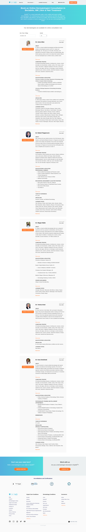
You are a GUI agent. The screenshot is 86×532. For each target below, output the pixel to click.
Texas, (59, 119)
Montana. (62, 121)
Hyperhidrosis (46, 505)
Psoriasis (45, 509)
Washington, (46, 121)
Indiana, (55, 113)
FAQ (53, 2)
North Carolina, (43, 116)
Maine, (57, 115)
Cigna (62, 501)
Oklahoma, (59, 118)
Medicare (63, 503)
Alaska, (41, 111)
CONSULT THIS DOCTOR (28, 49)
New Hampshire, (39, 204)
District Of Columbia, (45, 108)
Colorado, (37, 113)
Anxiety (28, 497)
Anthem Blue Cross (65, 499)
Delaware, (52, 108)
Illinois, (51, 113)
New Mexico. (54, 211)
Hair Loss (45, 503)
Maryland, (53, 115)
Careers (10, 510)
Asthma (28, 499)
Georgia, (45, 113)
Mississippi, (38, 110)
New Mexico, (47, 110)
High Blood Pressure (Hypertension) (33, 510)
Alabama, (45, 111)
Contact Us (11, 506)
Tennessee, (59, 110)
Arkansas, (50, 111)
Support (10, 499)
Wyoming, (37, 111)
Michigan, (61, 115)
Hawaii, (56, 108)
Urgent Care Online (13, 502)
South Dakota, (53, 110)
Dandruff (45, 499)
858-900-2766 (61, 2)
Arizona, (54, 111)
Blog (10, 497)
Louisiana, (42, 115)
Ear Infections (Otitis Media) (32, 508)
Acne (44, 497)
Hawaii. (46, 293)
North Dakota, (50, 116)
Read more (37, 123)
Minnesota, (37, 116)
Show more (37, 59)
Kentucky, (37, 115)
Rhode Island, (48, 119)
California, (58, 111)
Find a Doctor (31, 2)
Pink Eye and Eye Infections (32, 514)
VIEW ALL (28, 518)
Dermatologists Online (13, 500)
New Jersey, (43, 118)
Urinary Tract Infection (31, 516)
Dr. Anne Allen (39, 42)
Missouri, (43, 110)
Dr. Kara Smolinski (41, 359)
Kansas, (58, 113)
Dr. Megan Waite (40, 223)
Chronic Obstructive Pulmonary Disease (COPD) (32, 504)
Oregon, (37, 119)
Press (10, 515)
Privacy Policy (12, 513)
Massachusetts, (47, 115)
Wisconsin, (51, 121)
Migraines (28, 512)
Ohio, (55, 118)
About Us (21, 2)
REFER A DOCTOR (21, 469)
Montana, (40, 203)
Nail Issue (45, 507)
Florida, (41, 113)
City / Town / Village (24, 33)
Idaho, (59, 108)
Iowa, (48, 113)
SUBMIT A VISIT (73, 2)
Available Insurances (43, 2)
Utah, (62, 119)
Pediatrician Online (13, 504)
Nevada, (48, 118)
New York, (52, 118)
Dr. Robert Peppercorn (42, 133)
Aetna (62, 497)
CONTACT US (65, 469)
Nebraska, (55, 116)
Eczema (44, 501)
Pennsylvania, (42, 119)
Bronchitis (28, 501)
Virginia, (37, 121)
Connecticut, (38, 108)
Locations (11, 508)
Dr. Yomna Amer (40, 304)
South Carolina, (55, 119)
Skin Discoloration (47, 511)
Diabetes (28, 506)
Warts (44, 513)
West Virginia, (57, 121)
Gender (41, 33)
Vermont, (41, 121)
